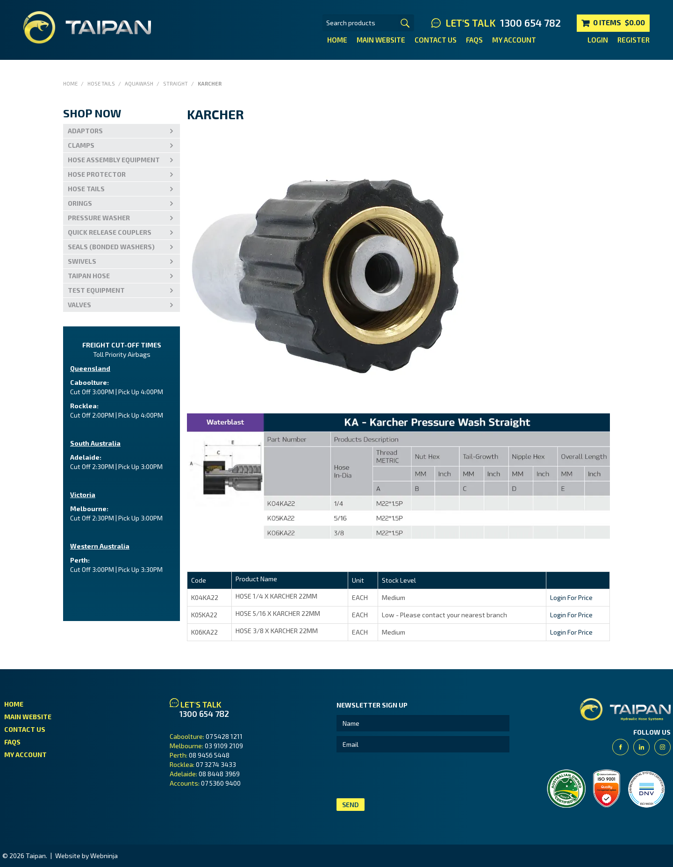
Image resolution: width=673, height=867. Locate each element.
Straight (175, 83)
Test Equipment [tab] (96, 290)
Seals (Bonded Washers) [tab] (111, 247)
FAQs (474, 40)
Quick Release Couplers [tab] (109, 232)
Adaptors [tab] (85, 131)
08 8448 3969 (219, 774)
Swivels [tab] (82, 261)
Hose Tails (101, 83)
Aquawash (139, 83)
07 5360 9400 (221, 783)
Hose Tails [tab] (86, 189)
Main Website (381, 40)
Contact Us (436, 40)
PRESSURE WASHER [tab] (99, 218)
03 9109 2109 (224, 746)
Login (597, 40)
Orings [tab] (80, 203)
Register (633, 40)
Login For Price (571, 597)
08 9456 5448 (209, 755)
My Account (514, 40)
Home (337, 40)
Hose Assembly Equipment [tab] (114, 160)
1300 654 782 (530, 23)
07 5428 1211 (224, 736)
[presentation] (407, 775)
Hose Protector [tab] (97, 174)
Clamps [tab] (81, 145)
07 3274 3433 (216, 764)
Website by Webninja (86, 856)
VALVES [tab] (79, 305)
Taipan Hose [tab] (89, 276)
